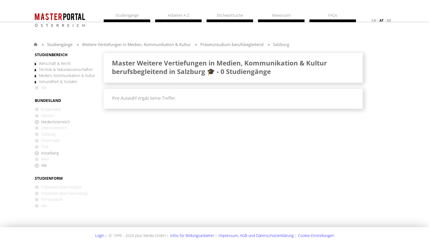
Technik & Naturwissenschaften (66, 69)
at (381, 20)
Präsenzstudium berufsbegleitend (231, 44)
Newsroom (281, 15)
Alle (44, 165)
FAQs (332, 15)
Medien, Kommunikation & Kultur (67, 75)
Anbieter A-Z (178, 15)
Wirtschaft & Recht (55, 63)
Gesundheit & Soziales (58, 81)
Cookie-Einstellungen (316, 235)
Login (99, 235)
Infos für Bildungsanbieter (192, 235)
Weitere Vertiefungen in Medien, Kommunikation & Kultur (136, 44)
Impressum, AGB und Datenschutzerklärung (256, 235)
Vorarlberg (50, 153)
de (389, 20)
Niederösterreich (55, 122)
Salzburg (281, 44)
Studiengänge (60, 44)
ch (374, 20)
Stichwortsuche (230, 15)
